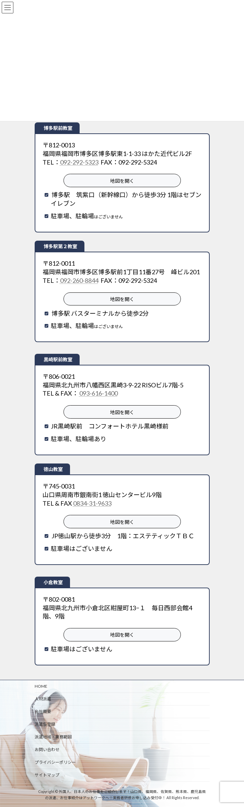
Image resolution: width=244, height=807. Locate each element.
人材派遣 (43, 698)
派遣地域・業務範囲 (53, 736)
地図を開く (122, 181)
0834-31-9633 (92, 503)
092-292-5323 (79, 162)
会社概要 (43, 711)
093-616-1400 (98, 393)
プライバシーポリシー (55, 762)
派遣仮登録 (45, 724)
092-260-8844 (79, 280)
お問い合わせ (47, 749)
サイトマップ (47, 775)
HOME (41, 686)
